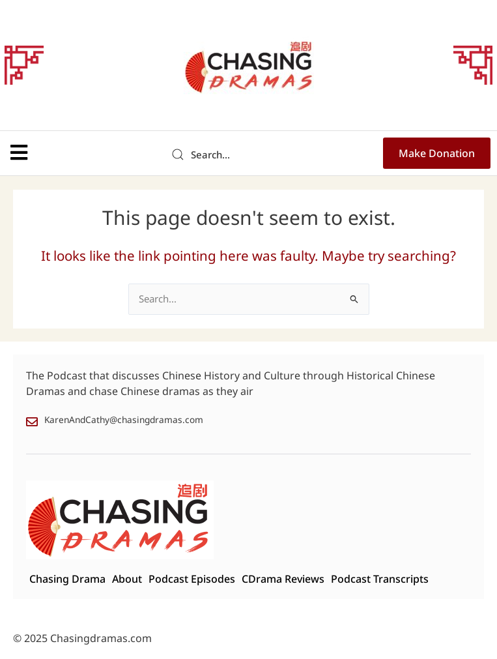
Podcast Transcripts (380, 579)
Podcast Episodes (192, 579)
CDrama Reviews (283, 579)
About (127, 579)
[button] (19, 152)
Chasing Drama (67, 579)
